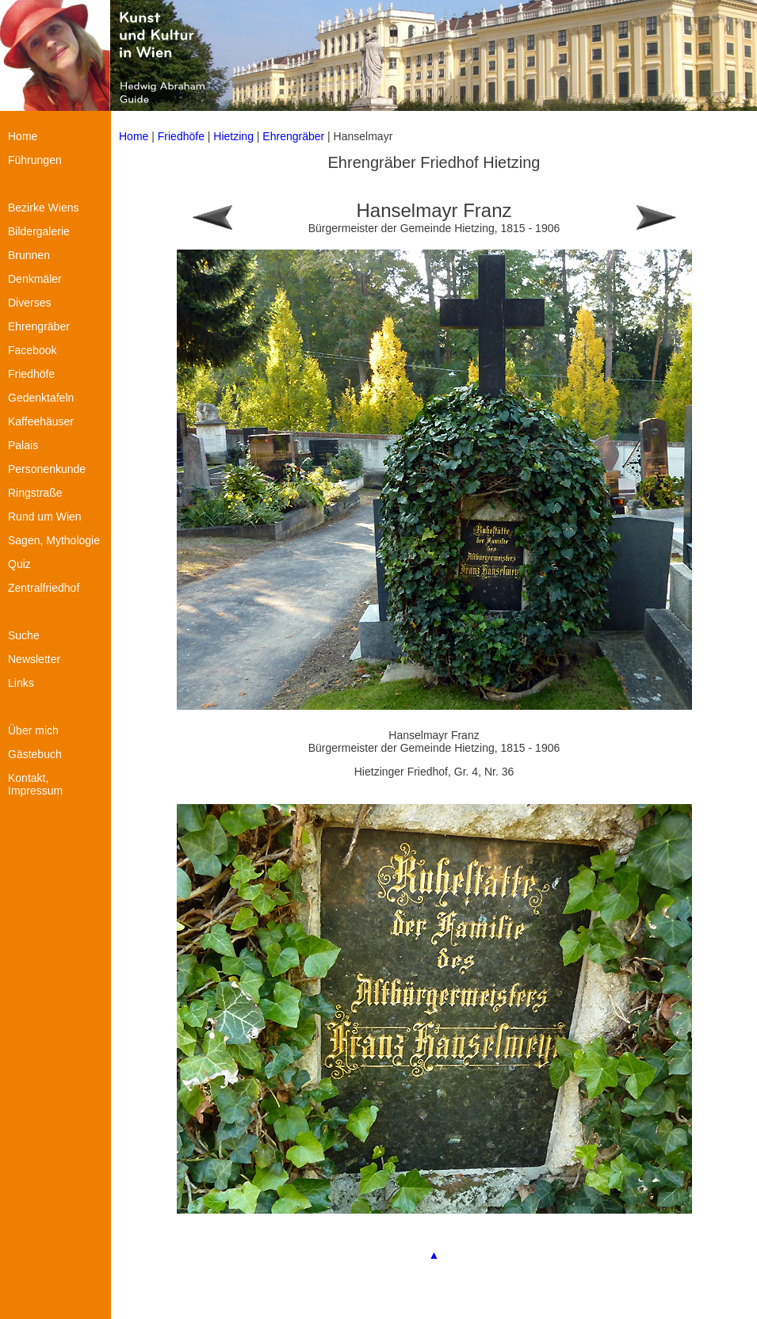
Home (133, 136)
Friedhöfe (181, 136)
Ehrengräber (293, 136)
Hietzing (234, 136)
